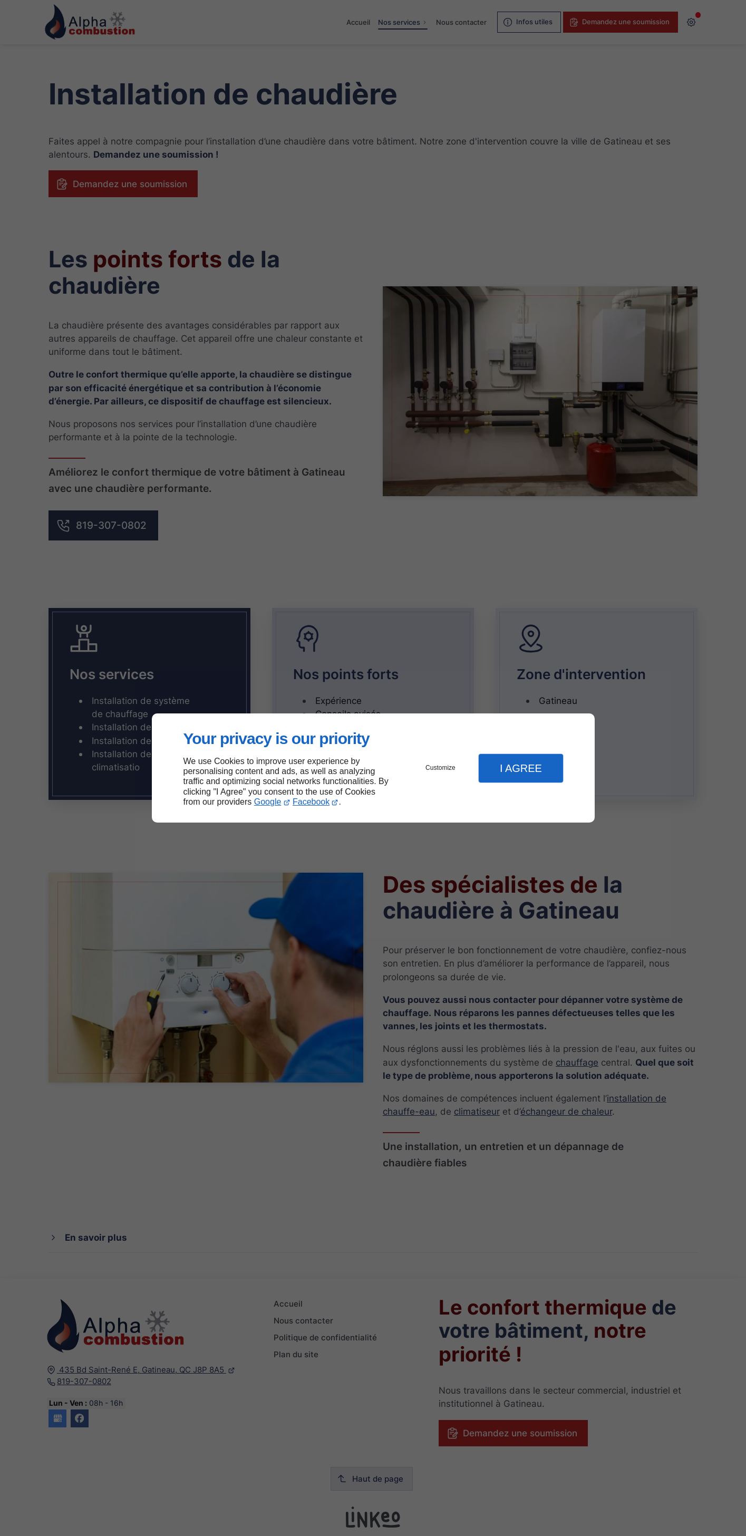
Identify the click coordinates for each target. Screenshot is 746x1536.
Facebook (311, 801)
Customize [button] (440, 767)
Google (268, 801)
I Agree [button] (521, 768)
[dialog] (373, 768)
